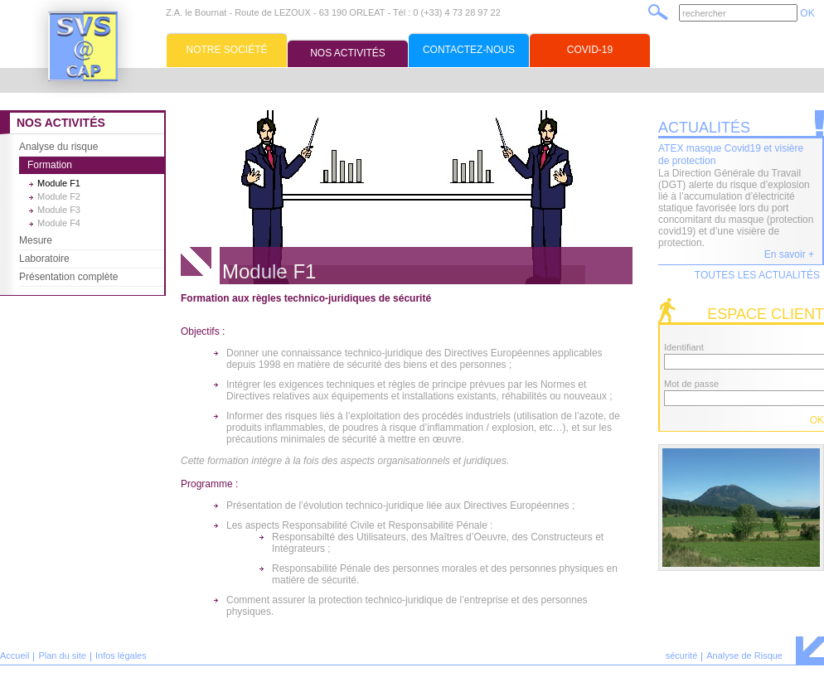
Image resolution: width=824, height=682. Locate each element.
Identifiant (684, 347)
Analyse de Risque (744, 655)
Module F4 (58, 223)
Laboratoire (44, 258)
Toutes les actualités (757, 275)
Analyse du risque (58, 146)
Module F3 (58, 210)
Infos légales (121, 655)
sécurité (682, 655)
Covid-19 (590, 50)
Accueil (14, 655)
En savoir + (789, 254)
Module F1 (58, 183)
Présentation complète (68, 277)
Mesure (35, 240)
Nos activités (347, 53)
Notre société (226, 50)
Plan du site (61, 655)
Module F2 (58, 196)
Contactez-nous (469, 50)
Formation (49, 165)
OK (807, 13)
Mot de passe (691, 384)
